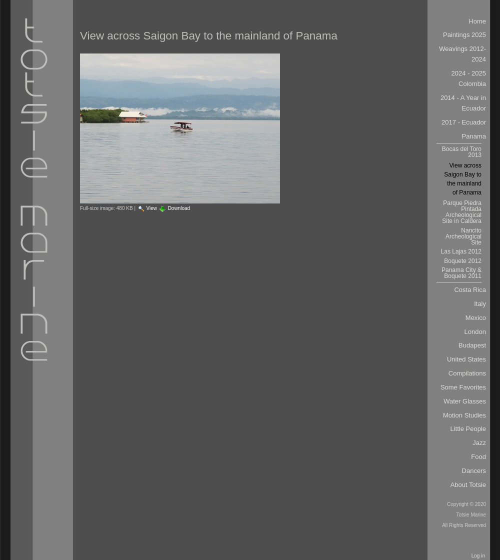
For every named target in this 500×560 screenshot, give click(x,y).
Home (477, 21)
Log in (478, 555)
